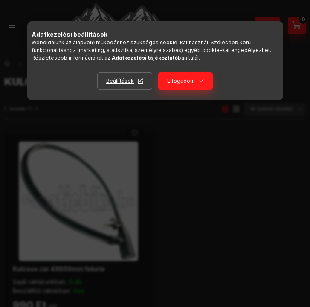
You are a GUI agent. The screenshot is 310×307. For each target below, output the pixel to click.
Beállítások (120, 81)
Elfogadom (181, 81)
